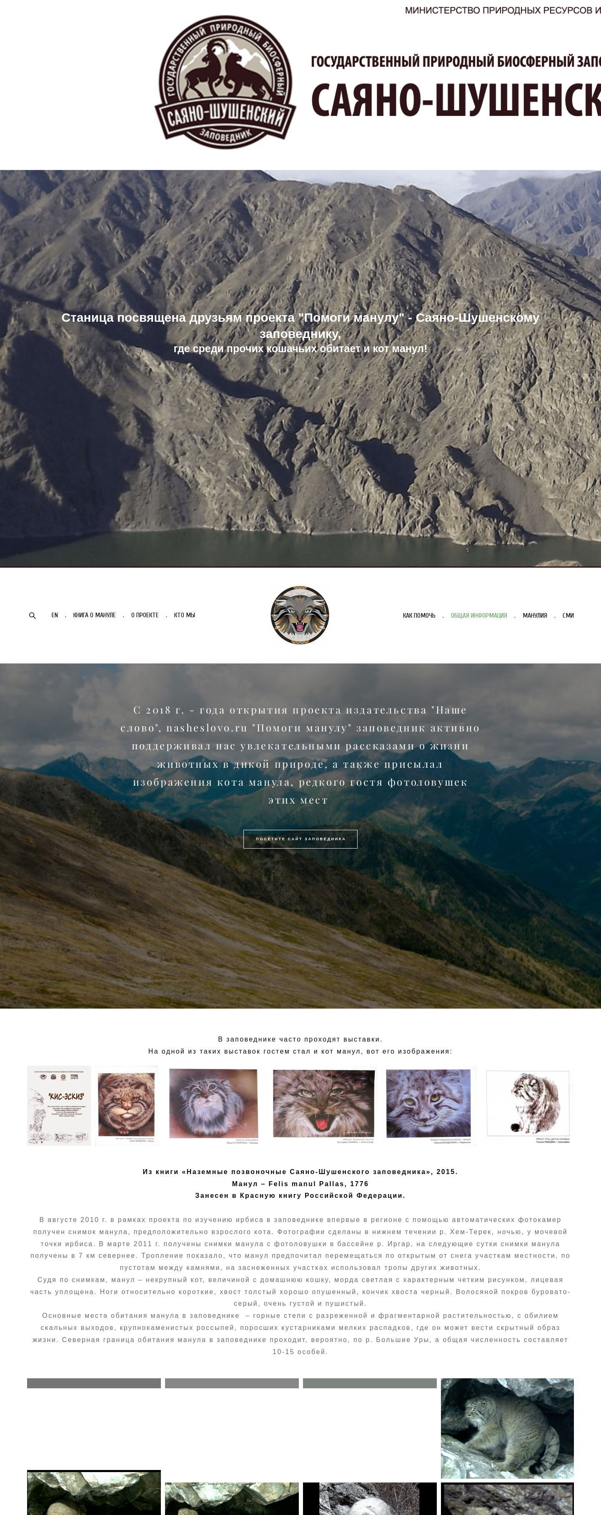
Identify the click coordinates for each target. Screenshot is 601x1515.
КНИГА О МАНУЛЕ (94, 615)
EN (55, 615)
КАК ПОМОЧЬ (419, 615)
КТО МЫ (184, 615)
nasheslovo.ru (207, 727)
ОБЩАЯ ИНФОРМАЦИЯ (479, 615)
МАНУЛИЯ (535, 615)
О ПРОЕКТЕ (145, 615)
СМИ (568, 615)
